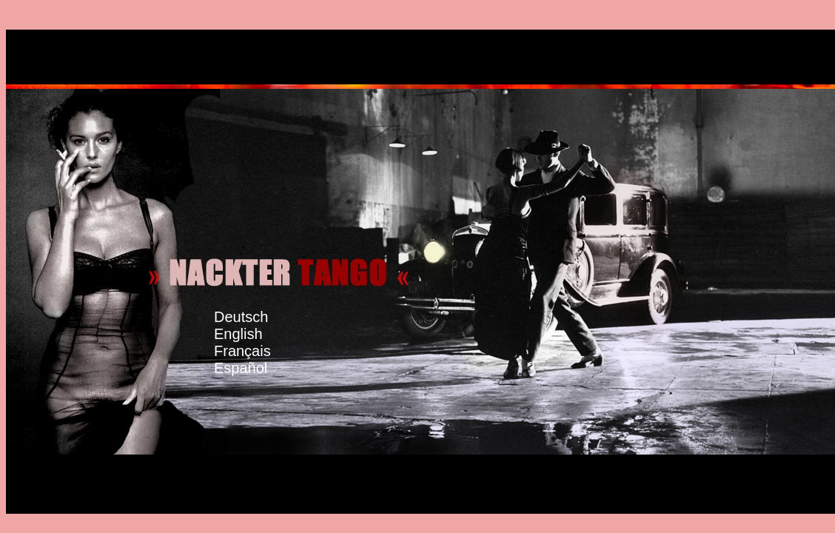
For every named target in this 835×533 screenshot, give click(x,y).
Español (254, 359)
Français (250, 342)
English (253, 325)
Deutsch (241, 317)
